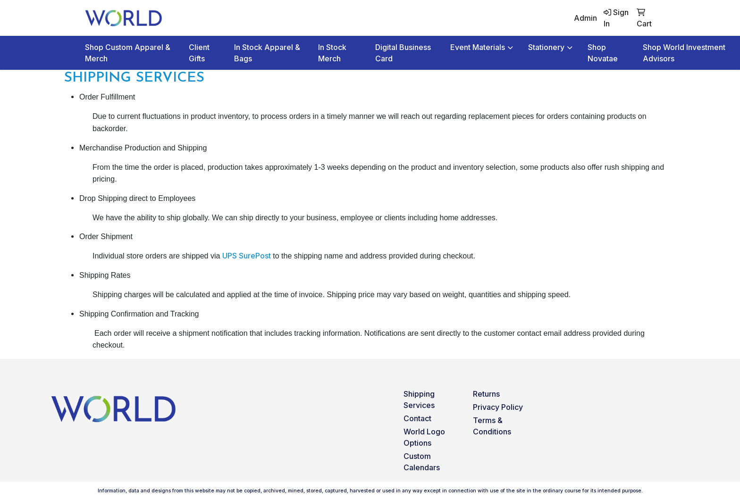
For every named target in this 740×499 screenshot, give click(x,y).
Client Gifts (199, 52)
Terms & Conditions (492, 426)
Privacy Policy (498, 407)
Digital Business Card (403, 52)
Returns (486, 394)
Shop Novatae (603, 52)
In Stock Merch (332, 52)
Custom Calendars (422, 461)
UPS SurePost (246, 255)
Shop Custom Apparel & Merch (127, 52)
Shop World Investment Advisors (684, 52)
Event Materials (477, 47)
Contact (417, 418)
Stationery (546, 47)
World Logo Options (424, 437)
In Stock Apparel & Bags (267, 52)
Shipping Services (419, 399)
